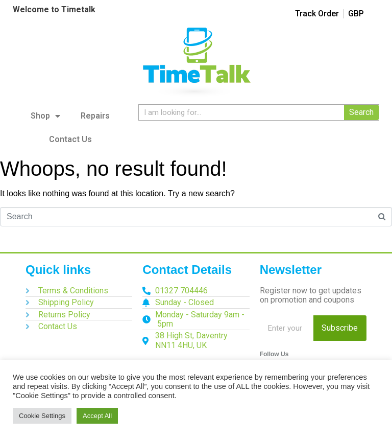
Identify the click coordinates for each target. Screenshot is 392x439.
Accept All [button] (97, 416)
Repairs (95, 116)
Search (361, 112)
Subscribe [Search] (340, 328)
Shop (45, 116)
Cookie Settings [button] (42, 416)
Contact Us (70, 139)
